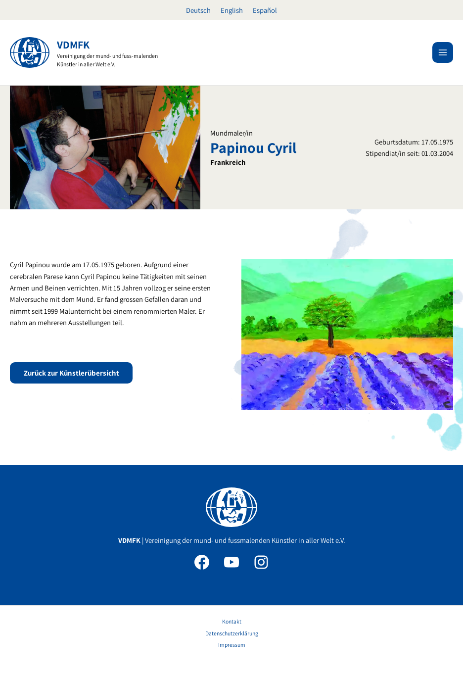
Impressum (231, 644)
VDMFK (73, 44)
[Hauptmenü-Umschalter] (442, 52)
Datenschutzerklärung (231, 633)
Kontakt (231, 621)
